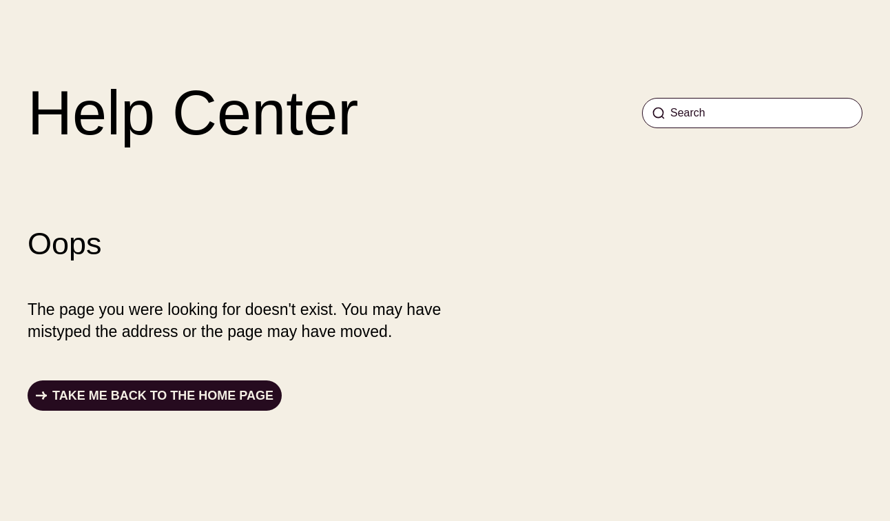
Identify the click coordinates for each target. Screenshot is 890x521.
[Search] (752, 113)
